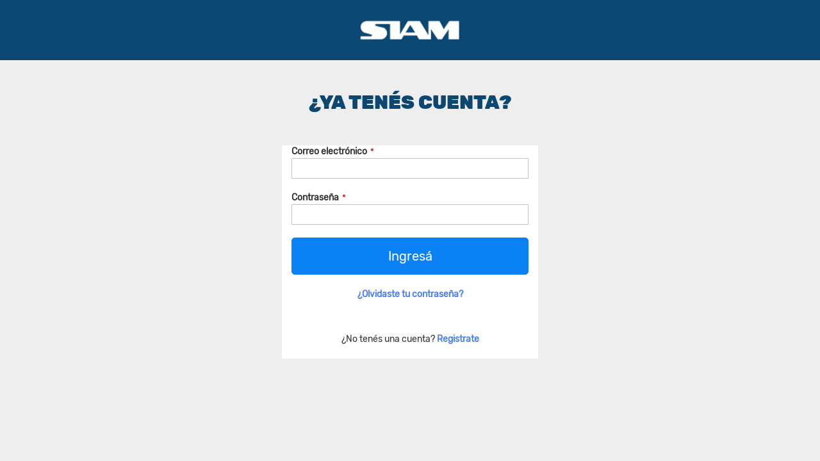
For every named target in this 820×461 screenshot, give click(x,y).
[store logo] (410, 30)
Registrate (458, 339)
